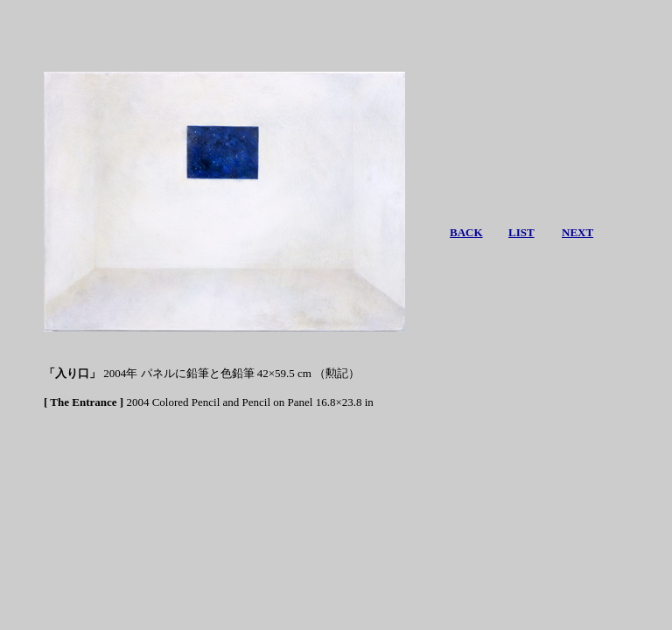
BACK (466, 232)
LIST (521, 232)
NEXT (577, 232)
